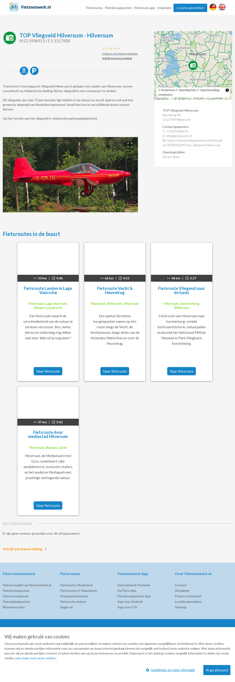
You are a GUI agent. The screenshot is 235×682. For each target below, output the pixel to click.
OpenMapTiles (188, 90)
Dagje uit (66, 607)
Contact (181, 585)
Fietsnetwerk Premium (134, 585)
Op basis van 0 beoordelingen (120, 53)
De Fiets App (127, 590)
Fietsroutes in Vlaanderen (78, 590)
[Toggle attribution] (227, 90)
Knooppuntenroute (74, 596)
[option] (70, 174)
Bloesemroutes (14, 607)
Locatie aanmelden (190, 8)
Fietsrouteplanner (16, 596)
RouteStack (168, 90)
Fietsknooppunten (118, 8)
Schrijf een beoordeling (26, 549)
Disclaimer (182, 590)
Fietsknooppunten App (134, 596)
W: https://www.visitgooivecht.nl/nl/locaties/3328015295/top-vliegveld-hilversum (192, 142)
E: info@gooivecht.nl (177, 136)
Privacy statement (188, 596)
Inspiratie (164, 8)
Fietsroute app (144, 8)
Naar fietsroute (48, 371)
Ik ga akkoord (217, 670)
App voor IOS (127, 607)
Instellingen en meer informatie (170, 670)
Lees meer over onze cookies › (35, 658)
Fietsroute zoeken (73, 601)
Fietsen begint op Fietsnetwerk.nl (27, 585)
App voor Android (130, 601)
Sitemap (181, 607)
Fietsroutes (94, 8)
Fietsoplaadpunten (16, 601)
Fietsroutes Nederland (76, 585)
